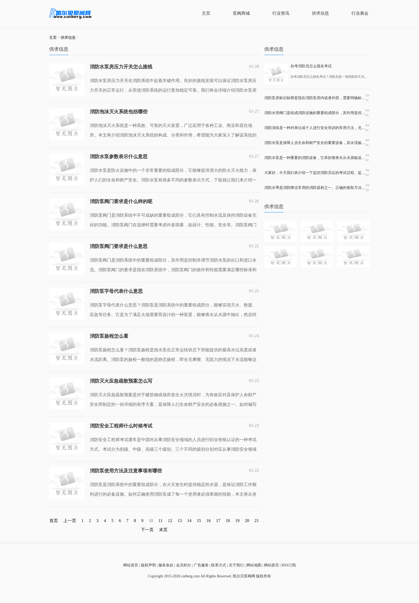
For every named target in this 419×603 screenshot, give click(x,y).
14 (189, 520)
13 (179, 520)
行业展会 (359, 13)
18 (228, 520)
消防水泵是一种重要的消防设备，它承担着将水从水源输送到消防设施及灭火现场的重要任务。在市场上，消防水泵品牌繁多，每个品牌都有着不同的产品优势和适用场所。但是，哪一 (315, 158)
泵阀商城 (241, 13)
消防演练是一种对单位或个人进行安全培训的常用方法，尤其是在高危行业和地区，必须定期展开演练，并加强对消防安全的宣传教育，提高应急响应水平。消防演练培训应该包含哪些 (315, 128)
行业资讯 (280, 13)
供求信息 (320, 13)
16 (208, 520)
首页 (53, 520)
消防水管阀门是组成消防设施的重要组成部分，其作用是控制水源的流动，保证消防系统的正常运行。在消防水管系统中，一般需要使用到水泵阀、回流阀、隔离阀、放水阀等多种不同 (315, 113)
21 (256, 520)
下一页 (147, 529)
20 (247, 520)
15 (199, 520)
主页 (206, 13)
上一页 (69, 520)
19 (237, 520)
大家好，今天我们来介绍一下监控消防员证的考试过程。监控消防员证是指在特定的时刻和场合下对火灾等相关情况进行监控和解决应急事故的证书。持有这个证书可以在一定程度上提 (315, 173)
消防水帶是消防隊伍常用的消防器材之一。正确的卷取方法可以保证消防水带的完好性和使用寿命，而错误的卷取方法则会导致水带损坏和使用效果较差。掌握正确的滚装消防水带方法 (315, 188)
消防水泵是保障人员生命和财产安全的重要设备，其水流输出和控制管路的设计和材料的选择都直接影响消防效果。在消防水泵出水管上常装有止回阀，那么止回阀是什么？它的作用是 (315, 143)
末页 (163, 529)
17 (218, 520)
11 (160, 520)
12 (170, 520)
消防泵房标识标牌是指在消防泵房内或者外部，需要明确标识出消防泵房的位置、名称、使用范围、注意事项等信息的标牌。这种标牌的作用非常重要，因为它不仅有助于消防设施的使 (315, 98)
